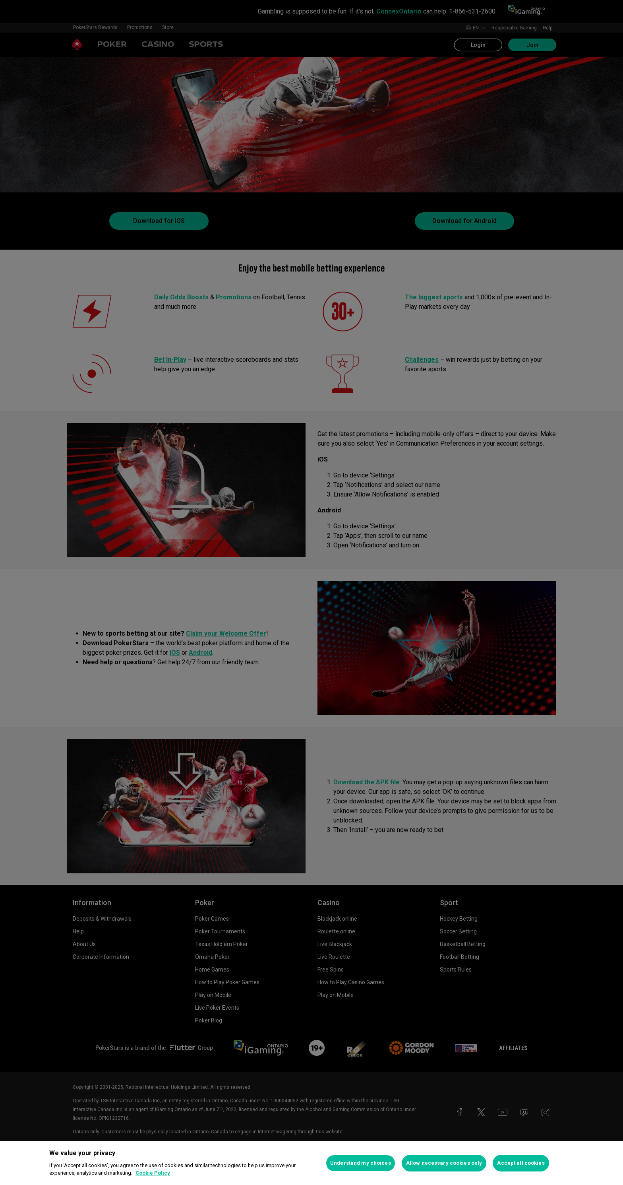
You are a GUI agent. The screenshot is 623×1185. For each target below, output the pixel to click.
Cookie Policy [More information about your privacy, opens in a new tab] (152, 1173)
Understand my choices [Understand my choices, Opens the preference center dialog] (360, 1163)
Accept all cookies (520, 1163)
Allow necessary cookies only (444, 1163)
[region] (311, 1163)
